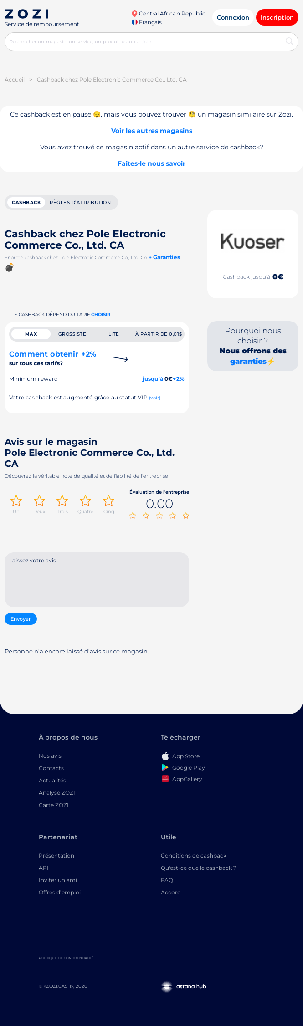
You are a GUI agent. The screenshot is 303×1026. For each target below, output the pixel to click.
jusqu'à (153, 378)
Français (147, 22)
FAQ (167, 880)
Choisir (100, 314)
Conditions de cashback (193, 855)
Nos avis (50, 755)
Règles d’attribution (80, 202)
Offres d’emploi (60, 892)
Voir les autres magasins (151, 131)
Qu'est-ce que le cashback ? (198, 867)
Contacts (51, 768)
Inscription (277, 17)
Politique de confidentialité (66, 958)
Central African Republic (168, 13)
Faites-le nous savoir (151, 163)
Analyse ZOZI (57, 792)
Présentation (56, 855)
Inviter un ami (58, 880)
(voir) (154, 398)
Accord (171, 892)
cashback (26, 202)
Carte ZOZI (54, 804)
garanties (248, 361)
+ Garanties (164, 257)
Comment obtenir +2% (52, 358)
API (44, 867)
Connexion (233, 17)
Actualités (52, 780)
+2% (179, 378)
